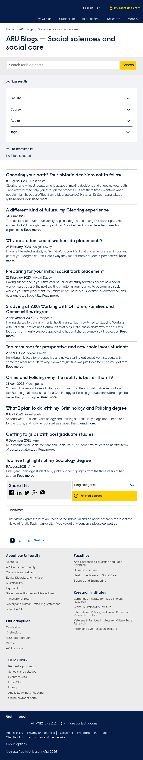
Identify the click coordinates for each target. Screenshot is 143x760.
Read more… (40, 199)
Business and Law (85, 570)
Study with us (42, 19)
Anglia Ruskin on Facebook (8, 723)
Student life (67, 19)
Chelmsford (13, 632)
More (134, 19)
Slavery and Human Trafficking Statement (33, 604)
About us (12, 562)
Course (70, 109)
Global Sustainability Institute (92, 607)
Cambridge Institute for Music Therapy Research (98, 600)
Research (113, 19)
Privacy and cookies (41, 733)
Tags (70, 132)
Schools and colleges (22, 671)
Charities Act (14, 737)
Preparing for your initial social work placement (55, 271)
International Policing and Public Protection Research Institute (101, 614)
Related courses (91, 496)
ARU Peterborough (18, 638)
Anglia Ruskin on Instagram (14, 723)
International (90, 19)
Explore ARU (14, 588)
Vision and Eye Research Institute (95, 628)
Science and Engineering (90, 580)
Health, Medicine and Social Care (95, 575)
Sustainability (14, 583)
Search (128, 65)
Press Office (15, 682)
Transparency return (19, 598)
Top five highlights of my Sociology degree (48, 460)
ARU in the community (21, 567)
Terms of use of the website (46, 737)
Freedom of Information (93, 733)
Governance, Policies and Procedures (30, 593)
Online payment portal (22, 698)
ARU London (14, 648)
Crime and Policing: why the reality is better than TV (59, 378)
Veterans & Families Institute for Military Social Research (103, 622)
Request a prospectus (22, 666)
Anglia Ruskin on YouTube (25, 723)
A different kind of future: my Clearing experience (57, 210)
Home (10, 29)
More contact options (79, 723)
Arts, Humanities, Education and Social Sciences (98, 563)
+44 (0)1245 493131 (44, 723)
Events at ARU (17, 677)
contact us (109, 523)
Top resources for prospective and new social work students (67, 347)
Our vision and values (20, 572)
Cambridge (13, 627)
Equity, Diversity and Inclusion (25, 577)
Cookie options (16, 744)
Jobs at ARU (14, 609)
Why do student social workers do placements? (54, 241)
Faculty (70, 98)
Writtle (10, 643)
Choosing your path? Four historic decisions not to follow (63, 175)
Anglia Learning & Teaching (26, 692)
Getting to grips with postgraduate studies (49, 434)
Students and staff (124, 8)
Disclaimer (66, 733)
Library (12, 687)
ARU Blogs (26, 29)
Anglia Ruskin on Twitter (19, 723)
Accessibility (14, 733)
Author (70, 121)
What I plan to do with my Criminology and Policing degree (66, 408)
